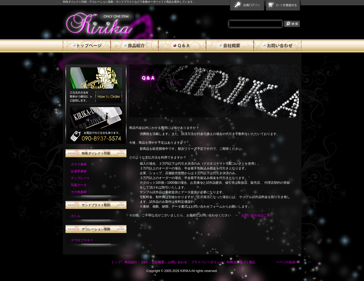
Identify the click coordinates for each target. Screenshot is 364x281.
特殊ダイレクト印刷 (96, 153)
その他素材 (79, 192)
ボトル (75, 216)
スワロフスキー (82, 240)
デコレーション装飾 (96, 229)
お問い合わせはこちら (257, 215)
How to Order (108, 97)
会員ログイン (248, 6)
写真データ (79, 185)
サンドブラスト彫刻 (96, 205)
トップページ (87, 45)
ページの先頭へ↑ (288, 262)
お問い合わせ (277, 45)
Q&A (182, 45)
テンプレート (80, 178)
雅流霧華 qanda (98, 23)
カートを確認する (283, 6)
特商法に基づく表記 (241, 262)
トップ (116, 262)
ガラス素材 (79, 164)
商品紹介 (134, 45)
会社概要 (230, 45)
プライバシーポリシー (207, 262)
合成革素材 (79, 171)
